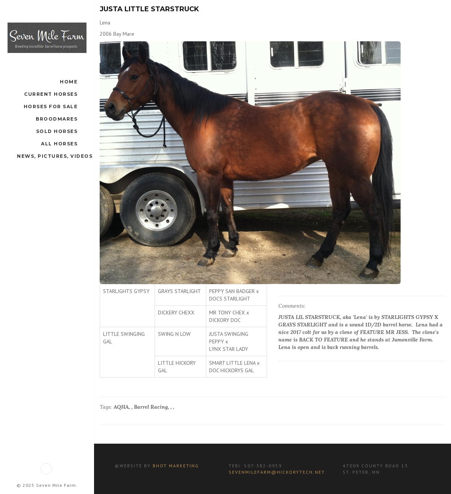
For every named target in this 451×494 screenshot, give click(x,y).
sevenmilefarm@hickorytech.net (277, 472)
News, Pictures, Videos (55, 156)
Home (68, 82)
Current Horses (50, 94)
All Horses (59, 144)
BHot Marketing (175, 465)
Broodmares (56, 119)
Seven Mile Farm (56, 485)
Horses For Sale (51, 106)
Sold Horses (57, 131)
